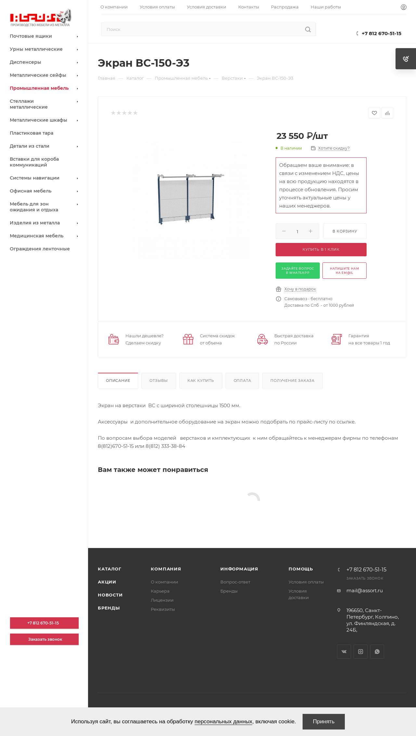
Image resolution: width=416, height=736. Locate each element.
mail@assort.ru (364, 590)
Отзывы (159, 380)
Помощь (301, 568)
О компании (164, 581)
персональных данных (224, 721)
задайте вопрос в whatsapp (297, 270)
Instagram (361, 652)
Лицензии (162, 600)
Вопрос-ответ (235, 581)
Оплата (242, 380)
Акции (107, 581)
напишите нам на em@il (344, 270)
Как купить (201, 380)
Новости (110, 594)
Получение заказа (292, 380)
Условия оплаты (306, 581)
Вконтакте (344, 652)
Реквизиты (163, 609)
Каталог (110, 568)
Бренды (109, 607)
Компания (166, 568)
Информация (239, 568)
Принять (323, 721)
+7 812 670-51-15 (381, 33)
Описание (118, 380)
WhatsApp (377, 652)
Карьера (160, 591)
